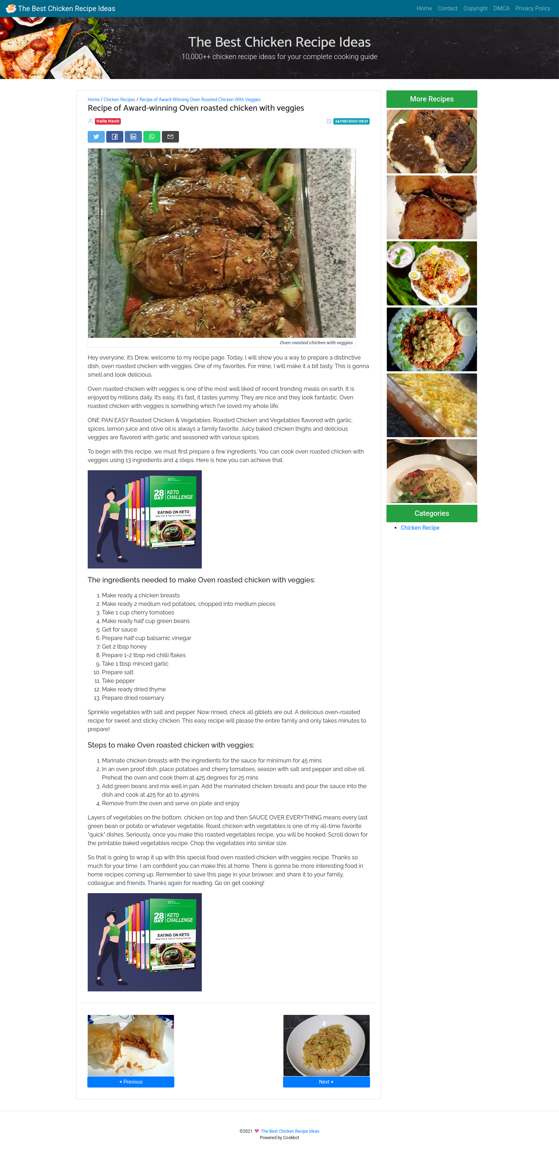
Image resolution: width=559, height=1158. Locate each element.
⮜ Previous (131, 1082)
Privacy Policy (533, 8)
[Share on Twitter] (96, 136)
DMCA (501, 8)
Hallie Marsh (108, 121)
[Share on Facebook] (114, 136)
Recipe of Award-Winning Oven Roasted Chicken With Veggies (200, 100)
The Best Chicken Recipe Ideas (60, 8)
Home (424, 8)
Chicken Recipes (119, 100)
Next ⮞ (326, 1082)
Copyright (475, 8)
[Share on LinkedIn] (133, 136)
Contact (448, 8)
